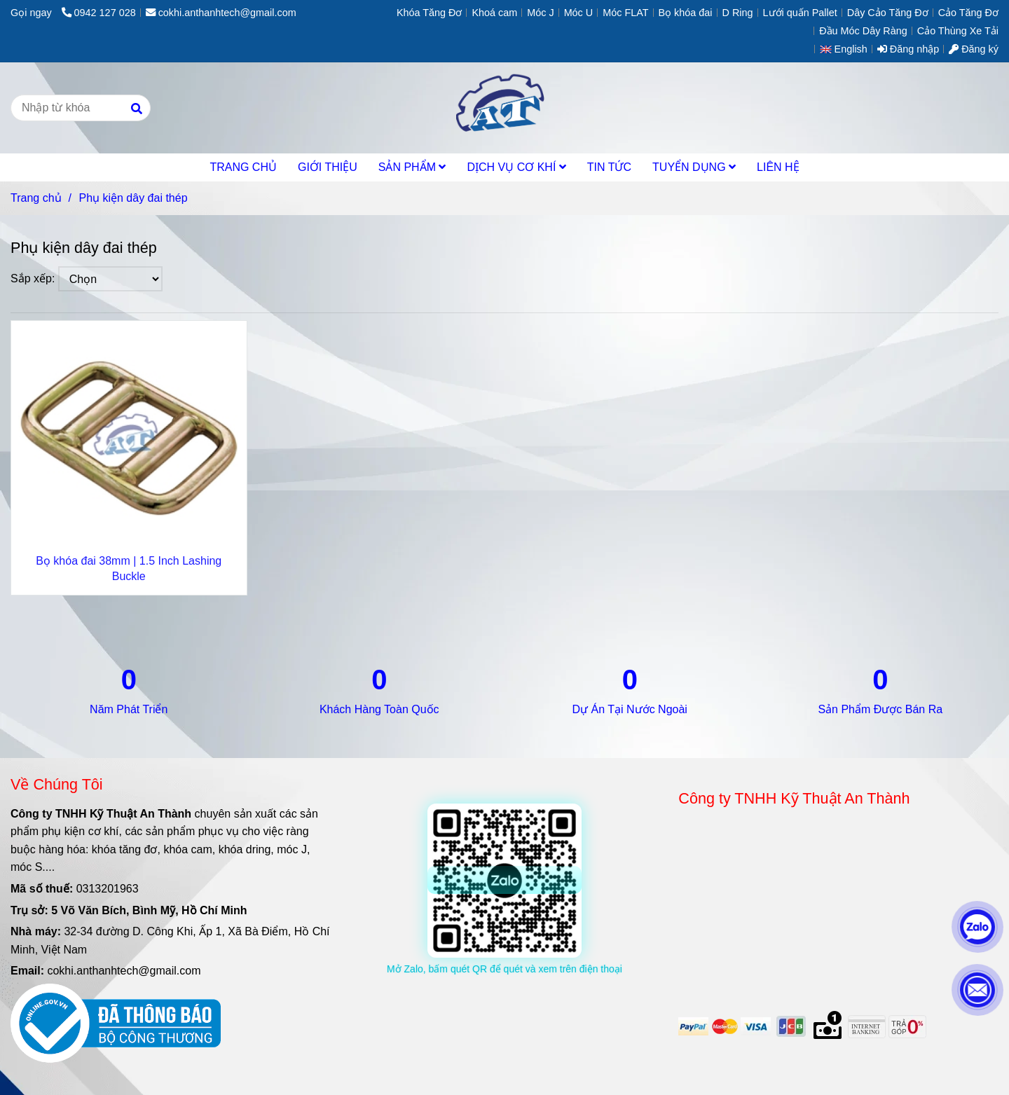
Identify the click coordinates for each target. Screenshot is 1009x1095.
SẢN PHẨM (412, 167)
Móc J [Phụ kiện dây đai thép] (540, 12)
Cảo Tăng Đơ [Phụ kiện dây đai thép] (968, 12)
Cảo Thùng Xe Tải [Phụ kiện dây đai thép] (957, 30)
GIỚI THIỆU (327, 167)
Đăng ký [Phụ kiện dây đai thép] (973, 49)
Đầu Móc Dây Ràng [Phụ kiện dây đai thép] (863, 30)
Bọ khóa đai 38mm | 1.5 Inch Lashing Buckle (128, 568)
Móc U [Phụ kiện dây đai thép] (578, 12)
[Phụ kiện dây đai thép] (504, 108)
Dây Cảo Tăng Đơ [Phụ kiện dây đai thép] (887, 12)
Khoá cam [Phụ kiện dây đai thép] (494, 12)
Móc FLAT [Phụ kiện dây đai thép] (625, 12)
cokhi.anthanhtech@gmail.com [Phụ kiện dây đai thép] (221, 12)
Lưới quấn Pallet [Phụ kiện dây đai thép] (800, 12)
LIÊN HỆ (778, 167)
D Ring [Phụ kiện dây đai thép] (737, 12)
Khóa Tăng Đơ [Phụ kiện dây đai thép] (429, 12)
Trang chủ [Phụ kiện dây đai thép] (36, 198)
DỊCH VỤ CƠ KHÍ (516, 167)
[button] (847, 49)
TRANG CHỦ (243, 167)
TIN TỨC (609, 167)
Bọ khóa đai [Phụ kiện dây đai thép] (686, 12)
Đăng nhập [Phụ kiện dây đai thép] (908, 49)
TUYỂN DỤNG (694, 167)
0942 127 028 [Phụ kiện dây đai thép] (99, 12)
